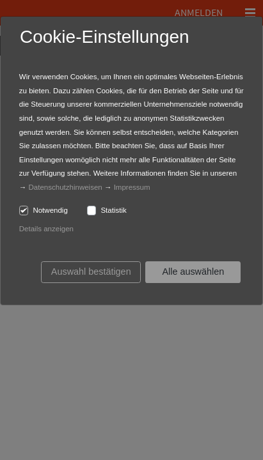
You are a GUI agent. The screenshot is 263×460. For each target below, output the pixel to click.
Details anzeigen (46, 229)
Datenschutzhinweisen (65, 187)
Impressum (132, 187)
